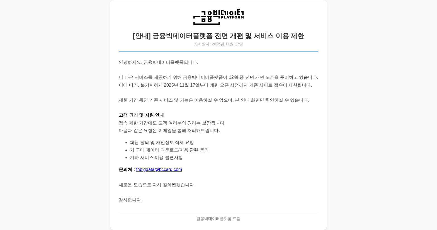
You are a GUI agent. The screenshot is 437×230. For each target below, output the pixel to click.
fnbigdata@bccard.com (159, 169)
